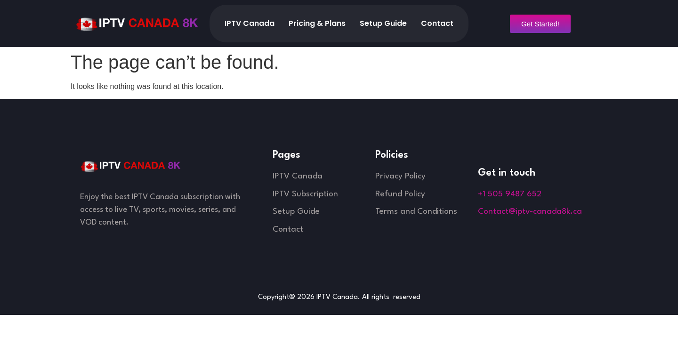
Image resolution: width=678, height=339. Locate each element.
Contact (437, 23)
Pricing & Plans (317, 23)
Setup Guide (383, 23)
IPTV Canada (249, 23)
